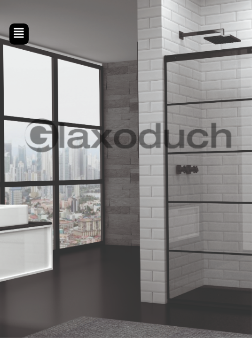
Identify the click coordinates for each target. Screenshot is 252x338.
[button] (19, 34)
